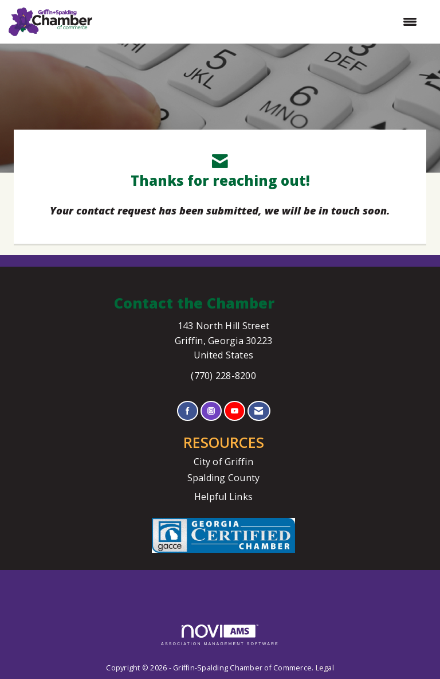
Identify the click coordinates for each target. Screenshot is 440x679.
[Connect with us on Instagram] (211, 411)
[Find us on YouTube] (234, 411)
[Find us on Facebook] (187, 411)
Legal (325, 668)
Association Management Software (220, 635)
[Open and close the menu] (260, 21)
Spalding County (223, 477)
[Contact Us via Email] (258, 411)
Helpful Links (223, 496)
